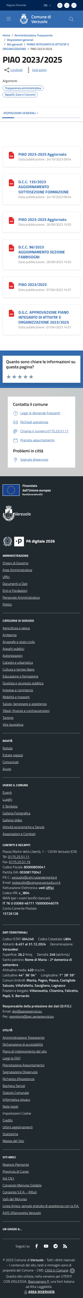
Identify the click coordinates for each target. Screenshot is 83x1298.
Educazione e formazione (20, 676)
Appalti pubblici (13, 648)
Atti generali (14, 44)
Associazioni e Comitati (19, 833)
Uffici (6, 576)
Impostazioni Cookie (17, 1113)
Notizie (8, 748)
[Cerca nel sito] (71, 19)
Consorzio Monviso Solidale (22, 1185)
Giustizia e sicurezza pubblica (23, 683)
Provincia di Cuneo (16, 1171)
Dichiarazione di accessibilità (23, 1044)
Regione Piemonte (16, 1164)
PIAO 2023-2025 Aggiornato (42, 154)
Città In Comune (56, 1270)
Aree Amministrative (17, 569)
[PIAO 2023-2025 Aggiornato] (11, 154)
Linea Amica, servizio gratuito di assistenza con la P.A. (41, 1205)
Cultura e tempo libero (18, 669)
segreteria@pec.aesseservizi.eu (31, 1016)
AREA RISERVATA (39, 1291)
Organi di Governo (15, 563)
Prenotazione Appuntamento (23, 1065)
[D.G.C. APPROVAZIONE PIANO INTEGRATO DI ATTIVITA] (11, 312)
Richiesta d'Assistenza (18, 1078)
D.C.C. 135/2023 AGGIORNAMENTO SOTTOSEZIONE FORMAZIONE (43, 187)
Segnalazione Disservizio (20, 1072)
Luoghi (7, 799)
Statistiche (10, 1134)
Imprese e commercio (18, 690)
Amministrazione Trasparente (33, 35)
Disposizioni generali (20, 39)
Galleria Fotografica (16, 813)
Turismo (8, 717)
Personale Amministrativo (21, 597)
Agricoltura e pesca (16, 628)
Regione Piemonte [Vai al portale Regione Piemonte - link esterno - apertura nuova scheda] (16, 5)
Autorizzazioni (12, 655)
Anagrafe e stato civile (19, 641)
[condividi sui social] (13, 70)
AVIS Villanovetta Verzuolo (22, 1212)
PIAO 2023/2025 (32, 284)
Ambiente (10, 634)
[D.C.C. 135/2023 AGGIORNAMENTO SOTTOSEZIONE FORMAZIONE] (11, 182)
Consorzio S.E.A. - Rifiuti (20, 1192)
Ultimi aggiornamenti (18, 1127)
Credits (8, 1120)
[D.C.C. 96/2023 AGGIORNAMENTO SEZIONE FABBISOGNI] (11, 247)
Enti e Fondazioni (15, 590)
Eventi (7, 792)
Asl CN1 (8, 1178)
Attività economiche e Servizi (23, 827)
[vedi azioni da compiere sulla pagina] (36, 70)
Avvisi (7, 768)
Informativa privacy (16, 1099)
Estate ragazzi (13, 755)
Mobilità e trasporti (16, 696)
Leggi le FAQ (12, 1058)
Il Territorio (10, 806)
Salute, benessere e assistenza (25, 703)
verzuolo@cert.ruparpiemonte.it (34, 877)
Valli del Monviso (15, 1199)
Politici (7, 604)
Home (6, 35)
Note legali (10, 1106)
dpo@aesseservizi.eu (27, 1011)
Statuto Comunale (16, 1092)
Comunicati (11, 762)
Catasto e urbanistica (18, 662)
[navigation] (8, 18)
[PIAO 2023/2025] (11, 285)
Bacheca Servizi (14, 1085)
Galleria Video (12, 820)
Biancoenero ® (38, 1281)
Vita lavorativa (13, 724)
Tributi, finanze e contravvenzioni (26, 710)
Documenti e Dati (15, 583)
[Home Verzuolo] (39, 19)
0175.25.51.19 (19, 861)
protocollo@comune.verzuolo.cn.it (36, 882)
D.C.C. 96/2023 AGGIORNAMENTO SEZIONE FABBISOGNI (41, 252)
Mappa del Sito (13, 1140)
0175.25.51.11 (18, 856)
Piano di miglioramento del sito (25, 1051)
